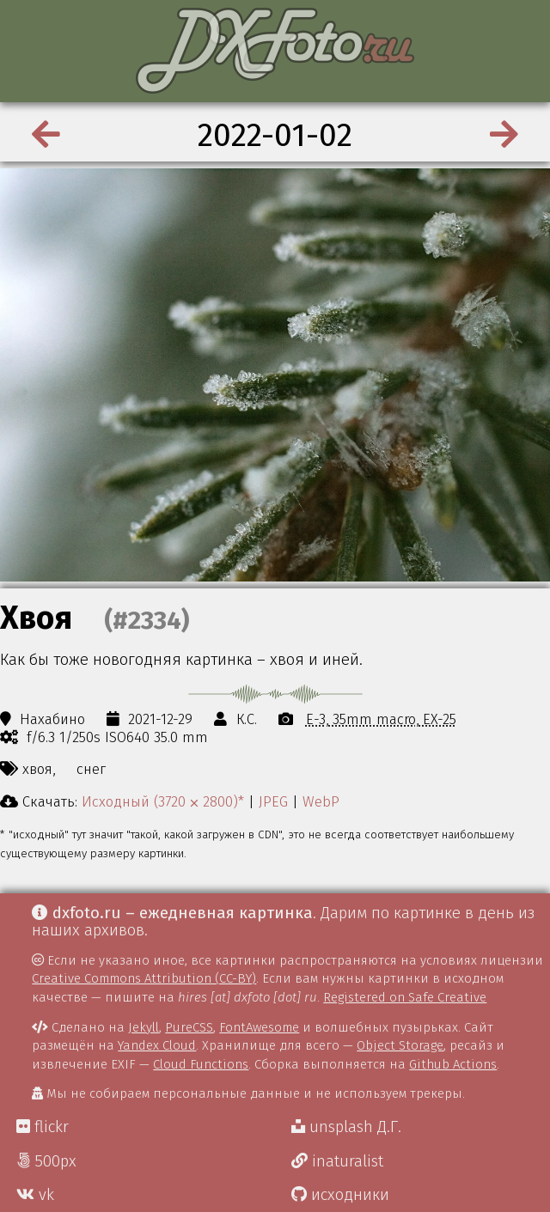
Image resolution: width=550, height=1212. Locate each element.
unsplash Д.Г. (346, 1127)
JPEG (273, 801)
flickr (42, 1127)
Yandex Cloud (157, 1045)
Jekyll (143, 1027)
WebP (320, 801)
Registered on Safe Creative (404, 997)
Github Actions (453, 1064)
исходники (340, 1194)
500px (46, 1161)
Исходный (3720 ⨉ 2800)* (163, 801)
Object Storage (400, 1045)
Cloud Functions (200, 1064)
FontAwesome (259, 1027)
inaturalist (337, 1161)
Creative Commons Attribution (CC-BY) (144, 978)
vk (35, 1194)
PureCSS (189, 1027)
